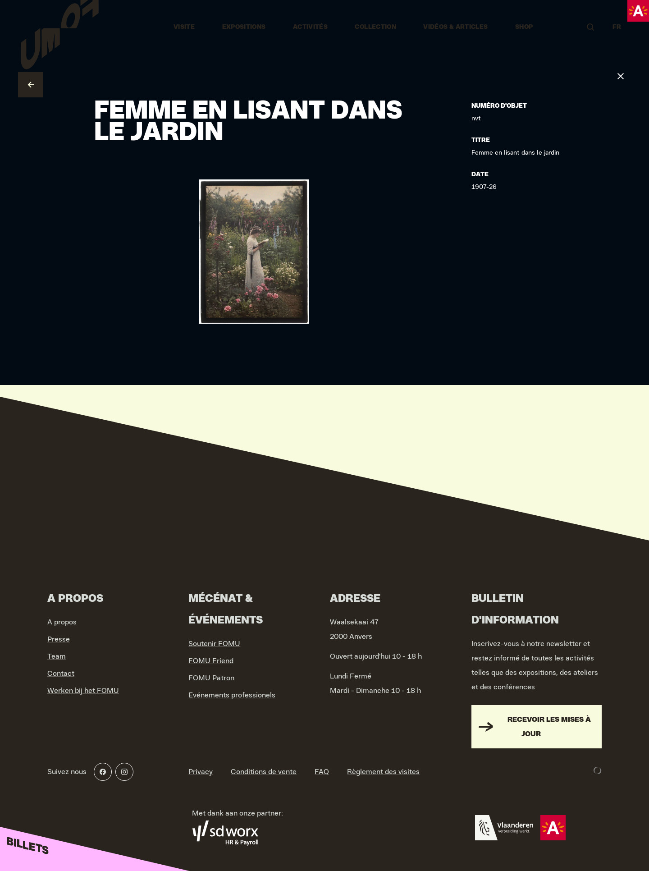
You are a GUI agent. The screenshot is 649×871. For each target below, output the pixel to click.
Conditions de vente (264, 771)
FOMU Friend (210, 661)
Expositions (244, 27)
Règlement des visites (383, 771)
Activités (310, 27)
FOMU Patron (211, 678)
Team (56, 656)
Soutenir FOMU (214, 643)
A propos (62, 622)
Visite (184, 27)
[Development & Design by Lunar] (598, 770)
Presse (58, 639)
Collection (375, 27)
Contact (60, 673)
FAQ (322, 771)
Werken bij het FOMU (83, 690)
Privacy (200, 771)
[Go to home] (59, 27)
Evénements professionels (231, 695)
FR (616, 27)
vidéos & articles (455, 27)
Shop (524, 27)
